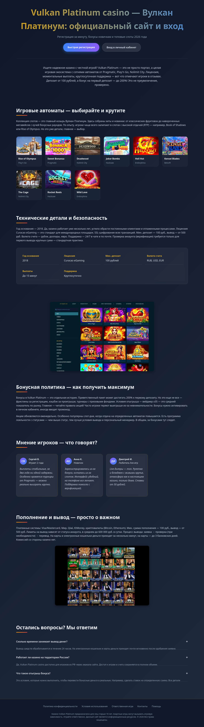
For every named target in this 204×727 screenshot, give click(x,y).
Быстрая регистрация (81, 47)
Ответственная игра (122, 706)
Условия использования (94, 706)
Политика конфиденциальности (60, 706)
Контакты (142, 706)
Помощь (156, 706)
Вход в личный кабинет (121, 47)
